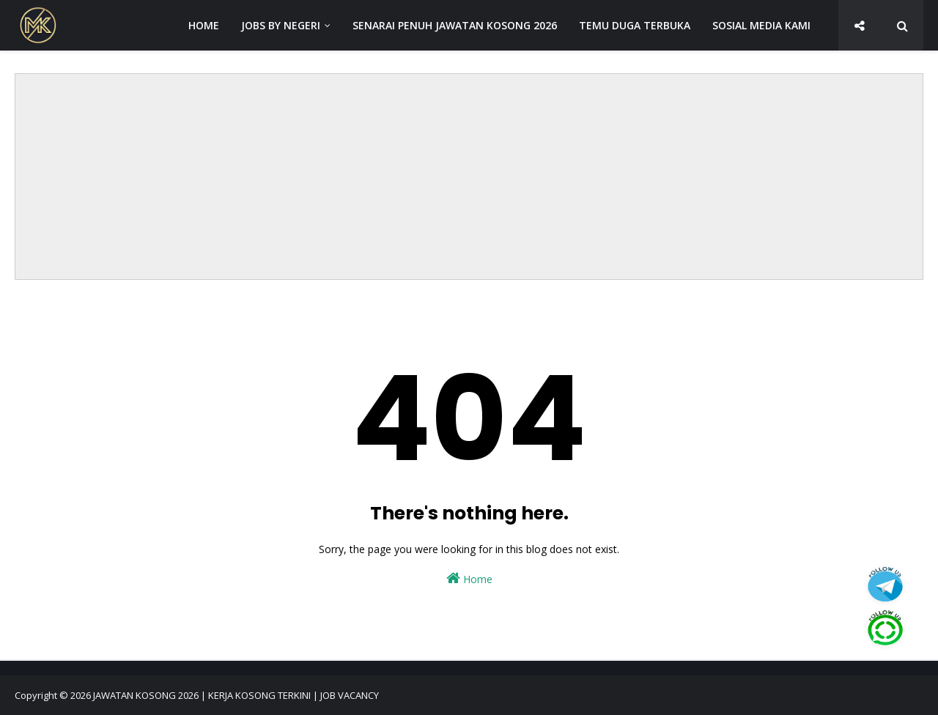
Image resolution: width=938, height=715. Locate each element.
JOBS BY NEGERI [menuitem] (280, 25)
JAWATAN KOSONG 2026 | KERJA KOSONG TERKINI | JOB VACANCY (236, 695)
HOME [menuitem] (203, 25)
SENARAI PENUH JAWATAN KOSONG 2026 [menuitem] (454, 25)
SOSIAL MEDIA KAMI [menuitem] (761, 25)
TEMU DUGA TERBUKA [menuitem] (634, 25)
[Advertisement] (469, 176)
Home (469, 578)
